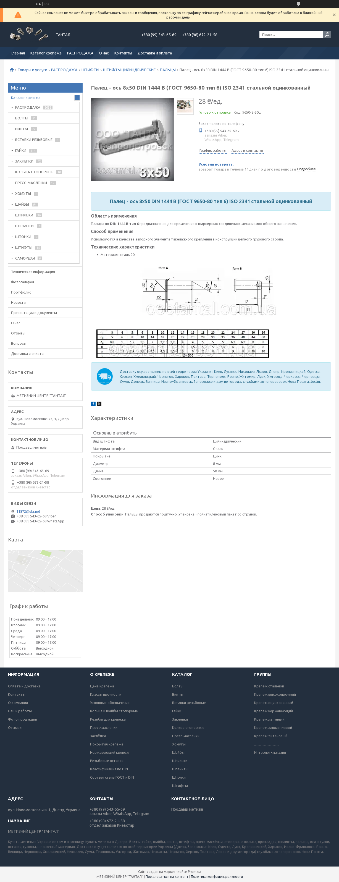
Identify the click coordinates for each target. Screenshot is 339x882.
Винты (177, 694)
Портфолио (21, 292)
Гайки (176, 711)
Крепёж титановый (270, 736)
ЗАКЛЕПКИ (24, 161)
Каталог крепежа (46, 53)
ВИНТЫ (21, 129)
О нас (104, 53)
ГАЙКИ (20, 150)
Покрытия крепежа (106, 744)
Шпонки (179, 777)
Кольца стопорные (188, 727)
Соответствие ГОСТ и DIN (112, 777)
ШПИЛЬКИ (24, 215)
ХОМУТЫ (23, 193)
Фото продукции (22, 719)
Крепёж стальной (269, 686)
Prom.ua (194, 871)
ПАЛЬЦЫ (168, 70)
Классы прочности (105, 694)
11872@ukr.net (28, 511)
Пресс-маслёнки (103, 727)
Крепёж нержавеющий (273, 711)
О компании (18, 703)
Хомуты (179, 744)
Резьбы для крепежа (108, 719)
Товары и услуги (32, 70)
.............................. (266, 744)
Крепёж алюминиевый (273, 727)
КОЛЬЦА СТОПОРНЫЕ (34, 172)
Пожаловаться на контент (167, 876)
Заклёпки (98, 736)
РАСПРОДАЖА (80, 53)
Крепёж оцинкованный (273, 703)
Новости (18, 302)
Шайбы (178, 752)
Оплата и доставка (24, 686)
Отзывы (18, 333)
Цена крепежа (102, 686)
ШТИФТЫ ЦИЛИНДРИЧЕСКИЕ (129, 70)
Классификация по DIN (109, 769)
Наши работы (20, 711)
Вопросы (18, 343)
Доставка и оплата (155, 53)
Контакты (123, 53)
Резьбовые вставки (106, 761)
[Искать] (327, 34)
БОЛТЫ (21, 118)
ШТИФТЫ (90, 70)
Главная (18, 53)
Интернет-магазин (270, 752)
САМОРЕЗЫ (25, 258)
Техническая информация (33, 272)
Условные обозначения (110, 703)
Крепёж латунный (269, 719)
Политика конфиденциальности (217, 876)
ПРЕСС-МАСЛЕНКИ (31, 183)
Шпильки (179, 761)
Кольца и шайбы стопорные (114, 711)
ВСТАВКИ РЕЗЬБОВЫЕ (33, 140)
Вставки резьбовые (189, 703)
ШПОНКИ (23, 237)
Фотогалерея (22, 282)
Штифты (180, 785)
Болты (177, 686)
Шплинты (180, 769)
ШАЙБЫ (22, 204)
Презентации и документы (34, 313)
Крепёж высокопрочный (275, 694)
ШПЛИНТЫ (24, 226)
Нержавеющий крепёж (109, 752)
